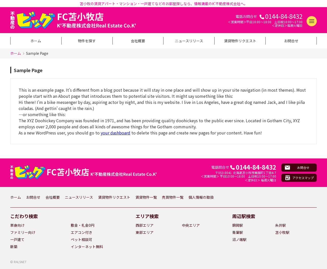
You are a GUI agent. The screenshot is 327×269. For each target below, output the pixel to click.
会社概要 (138, 40)
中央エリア (191, 225)
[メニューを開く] (312, 21)
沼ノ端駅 (239, 239)
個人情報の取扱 (201, 197)
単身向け (17, 225)
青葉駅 (237, 232)
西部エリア (145, 225)
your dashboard (115, 133)
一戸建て (17, 239)
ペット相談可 (81, 239)
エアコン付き (81, 232)
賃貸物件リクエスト (240, 40)
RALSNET (20, 262)
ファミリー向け (22, 232)
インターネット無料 (87, 246)
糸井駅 (280, 225)
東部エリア (145, 232)
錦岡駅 (237, 225)
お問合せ (291, 40)
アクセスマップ (303, 178)
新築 (13, 246)
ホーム (35, 40)
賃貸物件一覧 (146, 197)
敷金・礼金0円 (82, 225)
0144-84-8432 (283, 16)
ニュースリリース (189, 40)
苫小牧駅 (282, 232)
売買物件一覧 (172, 197)
